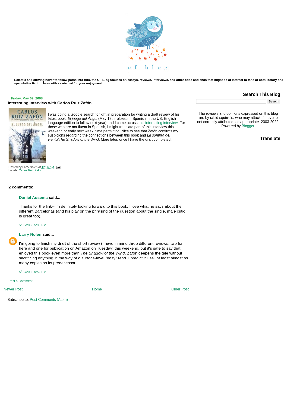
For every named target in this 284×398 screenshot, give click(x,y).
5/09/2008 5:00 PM (32, 225)
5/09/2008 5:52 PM (32, 272)
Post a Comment (21, 281)
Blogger (248, 126)
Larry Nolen (30, 234)
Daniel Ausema (33, 197)
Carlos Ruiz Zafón (30, 170)
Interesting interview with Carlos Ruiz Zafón (50, 103)
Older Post (180, 289)
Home (97, 289)
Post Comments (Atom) (49, 300)
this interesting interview (158, 123)
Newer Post (13, 289)
